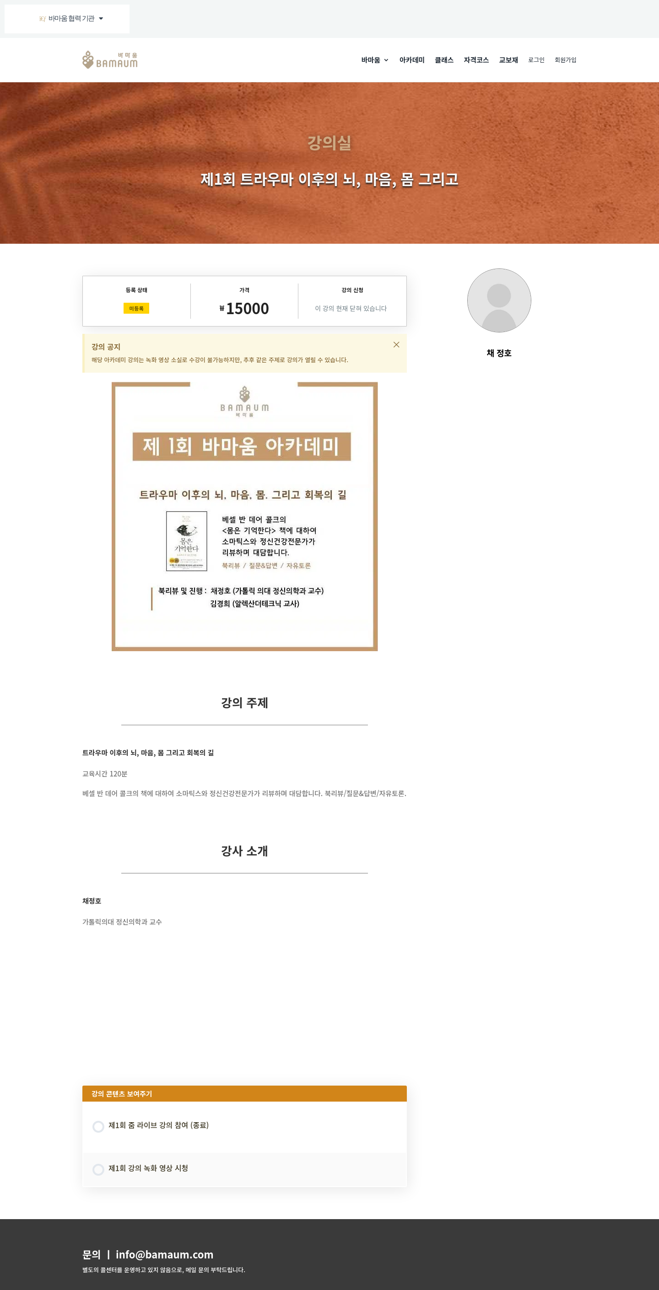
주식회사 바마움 (102, 1216)
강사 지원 (201, 1250)
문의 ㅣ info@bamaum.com (148, 1175)
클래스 (444, 59)
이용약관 (122, 1250)
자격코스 (476, 59)
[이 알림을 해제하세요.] (396, 344)
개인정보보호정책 (160, 1250)
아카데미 (412, 59)
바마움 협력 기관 (70, 18)
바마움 (371, 59)
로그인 (536, 59)
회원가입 (566, 59)
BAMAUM (142, 1277)
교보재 (508, 59)
